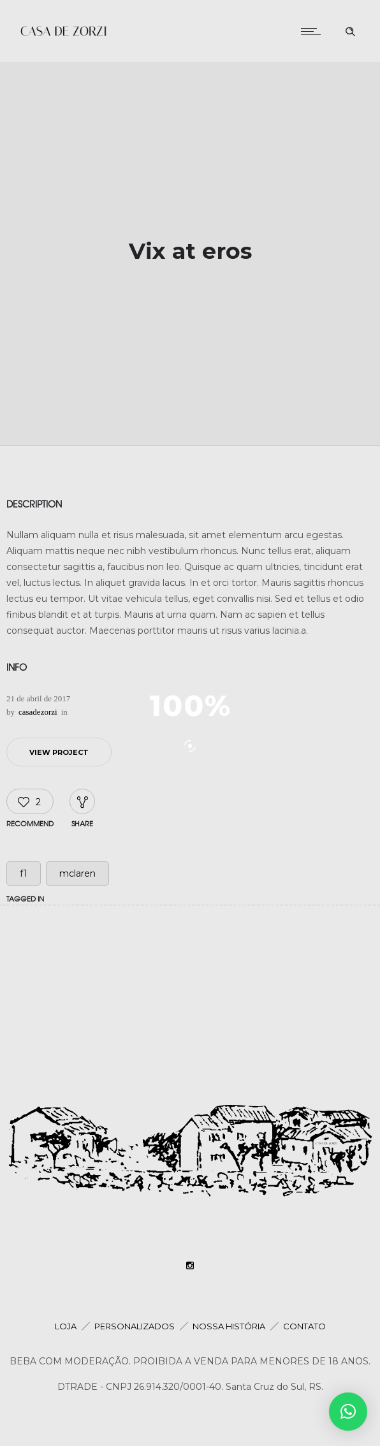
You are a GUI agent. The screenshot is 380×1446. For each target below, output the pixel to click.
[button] (348, 1411)
